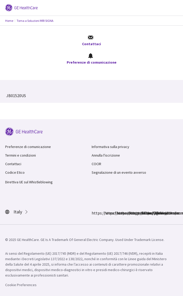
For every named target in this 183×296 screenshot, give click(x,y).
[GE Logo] (21, 7)
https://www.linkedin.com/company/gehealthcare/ (132, 213)
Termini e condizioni (20, 155)
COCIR (96, 164)
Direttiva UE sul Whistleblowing (29, 182)
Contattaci (91, 40)
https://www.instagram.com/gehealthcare (107, 213)
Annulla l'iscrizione (106, 155)
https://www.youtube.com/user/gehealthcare (144, 213)
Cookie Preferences (21, 284)
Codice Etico (15, 172)
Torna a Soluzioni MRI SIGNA (35, 21)
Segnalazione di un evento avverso (119, 172)
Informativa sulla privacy (110, 146)
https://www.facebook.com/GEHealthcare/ (95, 213)
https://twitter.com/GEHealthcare (120, 213)
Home (9, 21)
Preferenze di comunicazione (92, 59)
